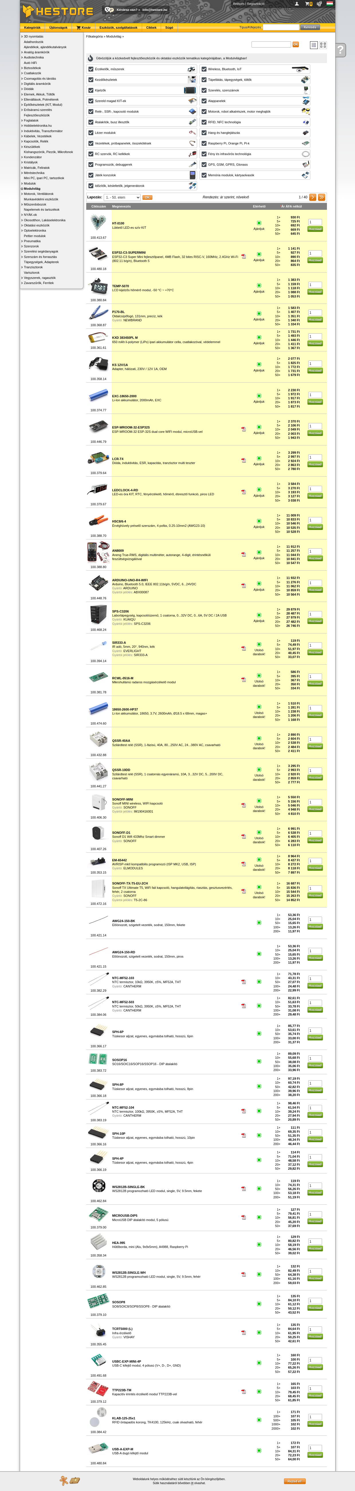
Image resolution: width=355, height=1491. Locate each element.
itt (192, 1483)
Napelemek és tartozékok (42, 209)
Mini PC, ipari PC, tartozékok (44, 178)
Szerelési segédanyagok (41, 251)
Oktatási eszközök (37, 225)
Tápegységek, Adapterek (41, 262)
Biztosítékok (32, 68)
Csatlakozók (32, 73)
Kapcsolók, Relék (36, 141)
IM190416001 (143, 811)
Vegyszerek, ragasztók (40, 277)
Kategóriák (32, 27)
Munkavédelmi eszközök (41, 199)
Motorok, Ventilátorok (39, 193)
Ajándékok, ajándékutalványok (45, 47)
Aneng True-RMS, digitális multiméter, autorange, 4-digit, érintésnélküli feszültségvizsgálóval (161, 555)
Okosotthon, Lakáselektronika (45, 220)
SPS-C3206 (142, 623)
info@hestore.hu (154, 9)
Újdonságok (58, 27)
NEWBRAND (132, 320)
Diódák (29, 89)
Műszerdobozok (35, 204)
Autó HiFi (30, 62)
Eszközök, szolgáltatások (119, 27)
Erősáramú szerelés (38, 109)
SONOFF (130, 807)
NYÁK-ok (30, 214)
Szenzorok (31, 246)
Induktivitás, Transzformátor (43, 131)
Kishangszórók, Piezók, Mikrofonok (48, 152)
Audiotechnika (34, 57)
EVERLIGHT (132, 651)
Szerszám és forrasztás (40, 257)
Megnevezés (121, 206)
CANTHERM (132, 986)
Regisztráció (255, 3)
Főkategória (94, 36)
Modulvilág (32, 188)
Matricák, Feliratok (37, 167)
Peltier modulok (35, 236)
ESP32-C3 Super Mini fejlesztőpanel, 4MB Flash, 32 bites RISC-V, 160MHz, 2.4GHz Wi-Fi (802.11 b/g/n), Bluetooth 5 (175, 257)
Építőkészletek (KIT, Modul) (43, 104)
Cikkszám (98, 206)
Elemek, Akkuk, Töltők (39, 94)
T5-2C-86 (140, 900)
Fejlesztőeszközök (37, 115)
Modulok (30, 183)
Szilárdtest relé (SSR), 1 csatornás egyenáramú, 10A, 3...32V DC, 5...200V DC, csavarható (167, 774)
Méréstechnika (34, 173)
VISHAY (129, 1337)
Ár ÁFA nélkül (291, 206)
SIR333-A (141, 655)
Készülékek (32, 146)
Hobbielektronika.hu (38, 125)
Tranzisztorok (33, 267)
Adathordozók (34, 42)
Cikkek (151, 27)
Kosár (83, 28)
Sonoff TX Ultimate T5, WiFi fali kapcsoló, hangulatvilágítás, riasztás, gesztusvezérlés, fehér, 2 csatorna (172, 887)
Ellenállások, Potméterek (41, 99)
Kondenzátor (33, 157)
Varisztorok (32, 272)
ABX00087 (141, 592)
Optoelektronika (35, 230)
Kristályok (31, 162)
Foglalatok (31, 120)
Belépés (239, 3)
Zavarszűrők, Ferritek (39, 283)
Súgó (169, 27)
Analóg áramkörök (37, 52)
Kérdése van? (127, 9)
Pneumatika (32, 241)
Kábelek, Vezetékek (38, 136)
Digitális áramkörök (37, 83)
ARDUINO (130, 588)
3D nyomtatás (34, 36)
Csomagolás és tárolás (40, 78)
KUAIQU (129, 619)
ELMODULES (133, 868)
